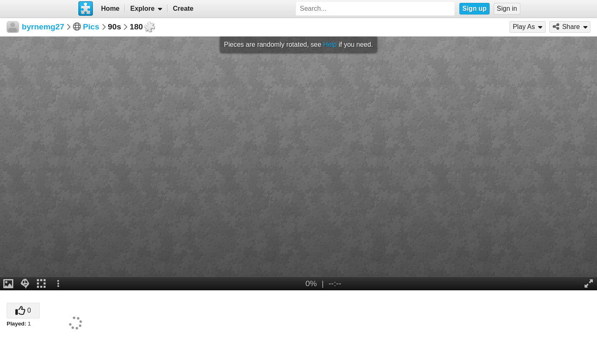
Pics (91, 26)
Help (330, 44)
